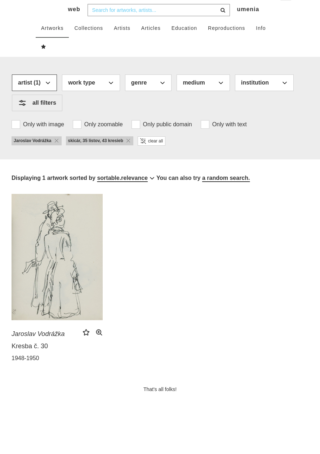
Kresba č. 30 (30, 360)
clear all (151, 155)
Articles (151, 42)
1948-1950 (25, 372)
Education (184, 42)
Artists (122, 42)
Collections (88, 42)
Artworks (52, 42)
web (74, 24)
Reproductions (226, 42)
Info (261, 42)
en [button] (286, 11)
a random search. (226, 192)
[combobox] (159, 24)
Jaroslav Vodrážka (38, 348)
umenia (248, 24)
